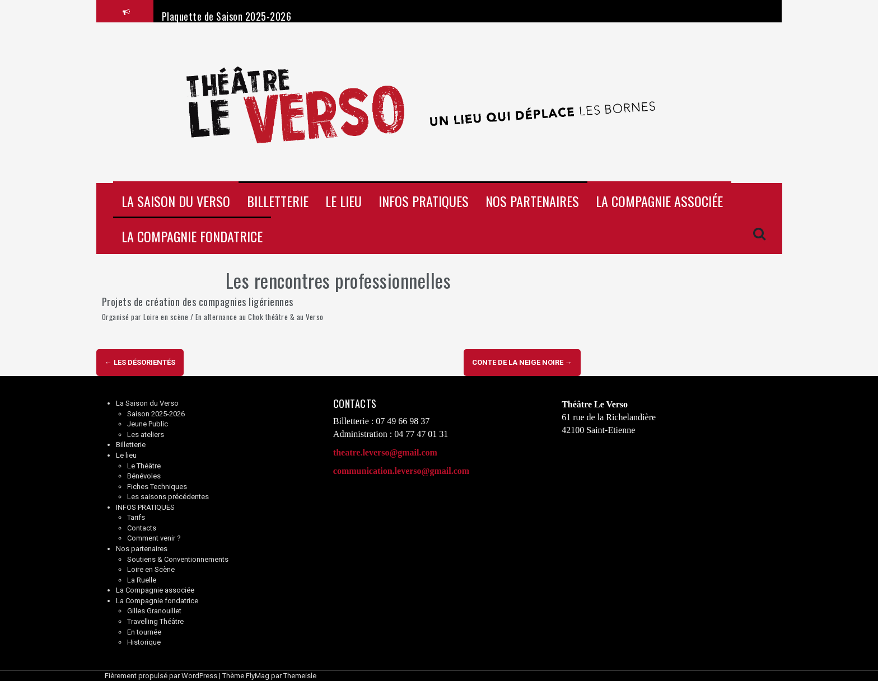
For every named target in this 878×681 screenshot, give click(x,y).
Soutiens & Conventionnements (177, 559)
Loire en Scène (151, 569)
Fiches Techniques (157, 486)
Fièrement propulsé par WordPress (161, 675)
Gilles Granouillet (154, 611)
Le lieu (343, 200)
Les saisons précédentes (168, 496)
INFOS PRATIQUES (424, 200)
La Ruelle (141, 580)
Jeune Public (147, 424)
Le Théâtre (144, 466)
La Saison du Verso (176, 200)
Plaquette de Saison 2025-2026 (227, 16)
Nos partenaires (532, 200)
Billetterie (278, 200)
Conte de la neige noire (522, 362)
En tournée (144, 632)
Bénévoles (144, 476)
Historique (144, 642)
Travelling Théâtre (155, 621)
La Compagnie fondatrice (192, 236)
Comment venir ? (154, 538)
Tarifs (136, 517)
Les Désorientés (140, 362)
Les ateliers (145, 434)
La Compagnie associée (659, 200)
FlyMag (257, 675)
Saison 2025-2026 (156, 414)
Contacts (141, 528)
